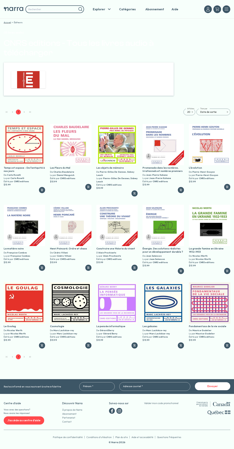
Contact (67, 421)
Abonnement (69, 413)
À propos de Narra (72, 409)
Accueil (7, 22)
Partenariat (68, 417)
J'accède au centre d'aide (24, 420)
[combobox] (55, 9)
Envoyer (212, 386)
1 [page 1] (18, 112)
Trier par (203, 108)
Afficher (190, 108)
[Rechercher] (80, 9)
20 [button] (188, 111)
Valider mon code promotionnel (161, 403)
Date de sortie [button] (208, 111)
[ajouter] (42, 190)
